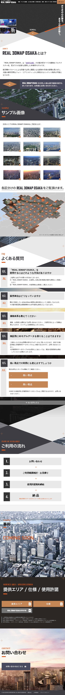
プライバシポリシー (44, 692)
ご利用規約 (35, 692)
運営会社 (30, 692)
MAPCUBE (30, 63)
